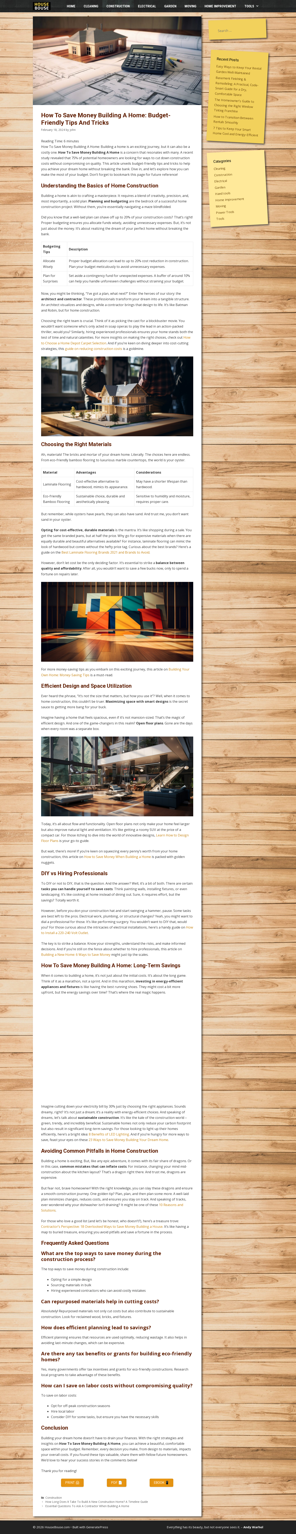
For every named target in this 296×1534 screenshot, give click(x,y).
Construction (118, 6)
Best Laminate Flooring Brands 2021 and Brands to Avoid (105, 552)
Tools (253, 6)
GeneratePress (97, 1527)
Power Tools (225, 212)
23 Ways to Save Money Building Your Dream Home (128, 1140)
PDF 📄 (116, 1483)
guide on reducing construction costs (93, 348)
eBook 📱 (161, 1483)
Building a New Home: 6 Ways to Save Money (75, 954)
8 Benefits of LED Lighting (109, 1134)
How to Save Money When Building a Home (117, 856)
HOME (71, 6)
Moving (190, 6)
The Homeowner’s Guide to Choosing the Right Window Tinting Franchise (234, 105)
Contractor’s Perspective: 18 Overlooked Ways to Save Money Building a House (102, 1226)
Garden (170, 6)
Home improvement (220, 6)
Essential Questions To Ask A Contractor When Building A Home (87, 1506)
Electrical (147, 6)
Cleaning (91, 6)
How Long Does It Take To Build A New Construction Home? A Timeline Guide (96, 1502)
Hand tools (223, 193)
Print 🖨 (72, 1483)
